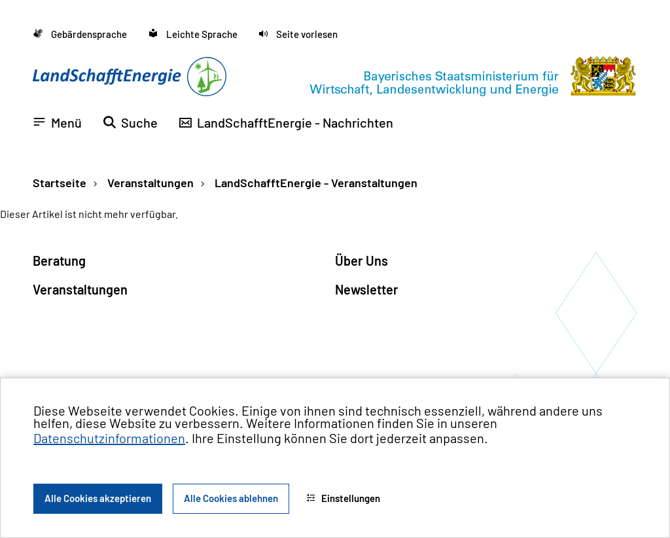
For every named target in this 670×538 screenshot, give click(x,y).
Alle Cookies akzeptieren (97, 498)
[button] (298, 34)
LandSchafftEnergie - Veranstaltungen (314, 182)
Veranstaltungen (149, 182)
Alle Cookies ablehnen (231, 498)
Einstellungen (343, 498)
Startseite (59, 182)
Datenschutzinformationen (109, 438)
